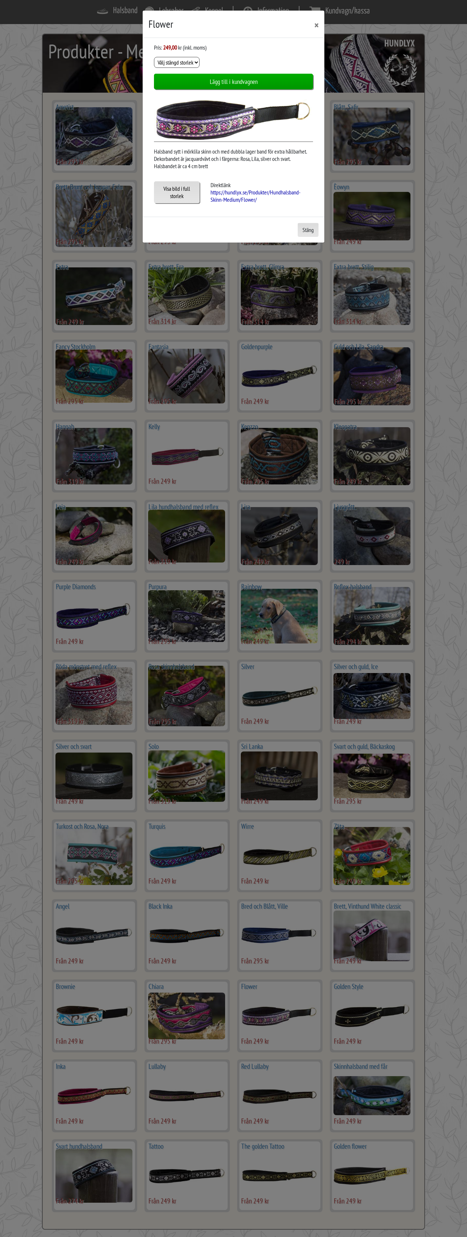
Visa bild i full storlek (176, 192)
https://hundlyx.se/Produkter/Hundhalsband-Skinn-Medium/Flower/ (256, 196)
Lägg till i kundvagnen (234, 81)
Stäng (308, 229)
